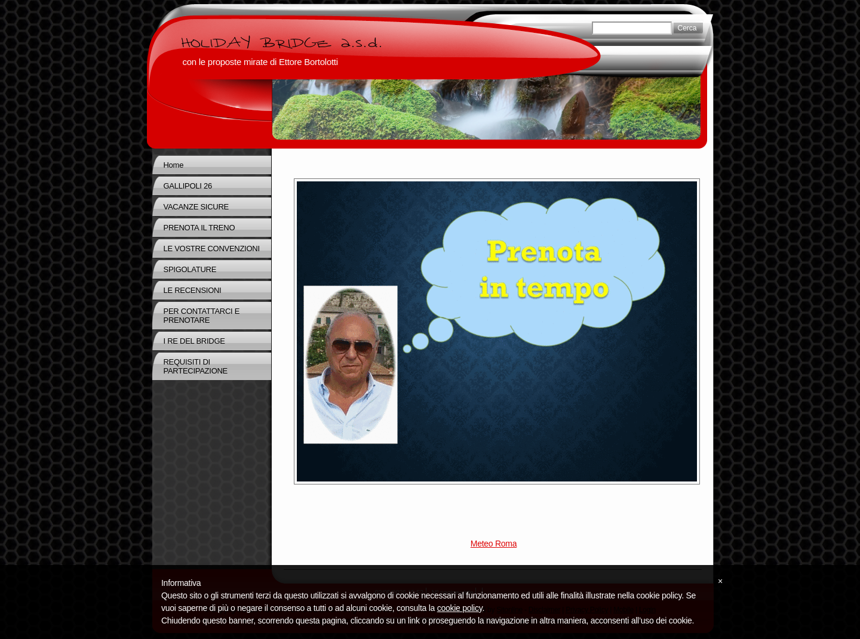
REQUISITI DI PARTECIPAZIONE (196, 366)
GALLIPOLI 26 (188, 185)
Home (174, 164)
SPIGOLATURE (190, 269)
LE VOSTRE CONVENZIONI (212, 248)
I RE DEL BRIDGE (194, 341)
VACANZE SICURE (196, 206)
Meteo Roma (494, 543)
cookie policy (460, 608)
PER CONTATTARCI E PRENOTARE (202, 316)
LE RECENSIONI (193, 290)
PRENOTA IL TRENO (199, 227)
